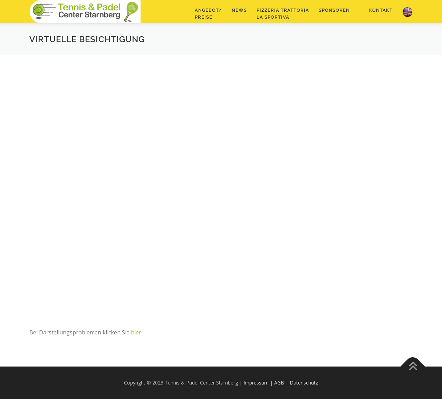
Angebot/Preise (208, 14)
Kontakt (381, 10)
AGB (279, 382)
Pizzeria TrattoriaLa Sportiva (283, 14)
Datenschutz (304, 382)
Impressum (256, 382)
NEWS (239, 10)
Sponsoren (334, 10)
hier (136, 332)
